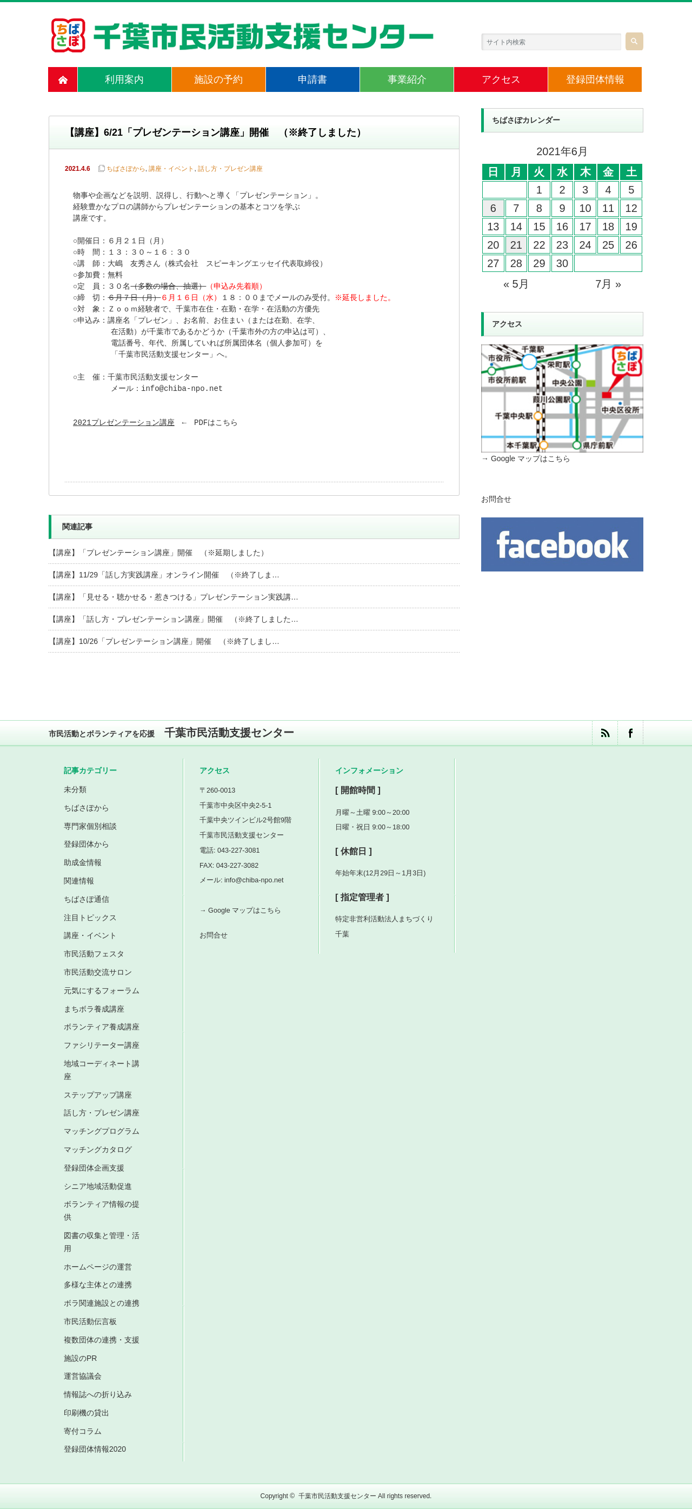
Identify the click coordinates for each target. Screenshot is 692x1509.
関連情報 (79, 880)
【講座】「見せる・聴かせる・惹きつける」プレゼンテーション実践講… (173, 597)
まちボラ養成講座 (94, 1009)
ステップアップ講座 (98, 1095)
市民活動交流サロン (98, 972)
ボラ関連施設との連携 (101, 1303)
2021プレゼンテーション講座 (124, 423)
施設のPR (80, 1358)
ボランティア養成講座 (101, 1026)
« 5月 (516, 284)
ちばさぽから (126, 168)
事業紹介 (407, 79)
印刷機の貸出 (86, 1412)
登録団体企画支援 (94, 1168)
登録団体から (86, 844)
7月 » (608, 284)
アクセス (501, 79)
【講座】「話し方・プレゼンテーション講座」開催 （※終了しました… (173, 619)
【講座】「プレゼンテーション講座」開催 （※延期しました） (158, 552)
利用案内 (124, 79)
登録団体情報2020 (95, 1449)
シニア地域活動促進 (98, 1186)
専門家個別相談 (90, 826)
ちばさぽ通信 (86, 899)
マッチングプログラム (101, 1131)
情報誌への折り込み (98, 1394)
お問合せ (496, 499)
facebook (630, 733)
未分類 (75, 789)
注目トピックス (90, 917)
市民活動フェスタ (94, 953)
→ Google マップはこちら (525, 458)
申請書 (312, 79)
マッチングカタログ (98, 1149)
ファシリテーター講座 (101, 1045)
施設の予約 (218, 79)
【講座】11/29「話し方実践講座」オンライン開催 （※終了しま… (164, 574)
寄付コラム (83, 1431)
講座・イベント (171, 168)
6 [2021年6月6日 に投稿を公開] (493, 208)
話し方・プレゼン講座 (230, 168)
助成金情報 (83, 862)
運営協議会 (83, 1376)
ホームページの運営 (98, 1266)
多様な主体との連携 (98, 1284)
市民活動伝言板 (90, 1321)
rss (604, 733)
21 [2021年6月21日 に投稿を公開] (516, 245)
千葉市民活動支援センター (337, 1496)
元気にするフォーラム (101, 990)
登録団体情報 (595, 79)
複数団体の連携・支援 (101, 1339)
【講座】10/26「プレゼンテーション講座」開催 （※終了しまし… (164, 641)
